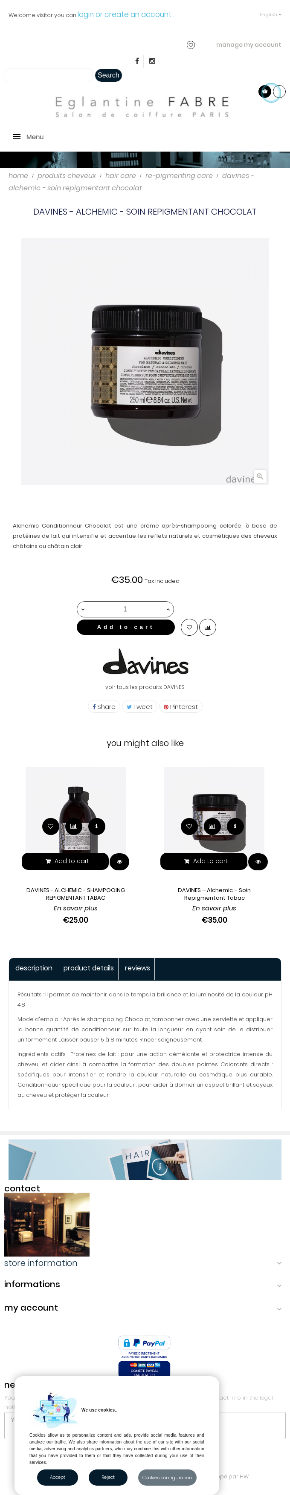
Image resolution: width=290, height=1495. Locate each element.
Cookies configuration (167, 1477)
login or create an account (124, 14)
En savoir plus (76, 908)
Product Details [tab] (89, 968)
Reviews (137, 968)
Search (108, 75)
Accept (57, 1477)
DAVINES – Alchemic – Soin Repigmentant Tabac (214, 894)
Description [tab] (33, 968)
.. (174, 14)
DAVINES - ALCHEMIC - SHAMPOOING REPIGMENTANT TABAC (75, 894)
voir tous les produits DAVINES (145, 687)
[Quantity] (125, 609)
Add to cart (126, 627)
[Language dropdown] (270, 10)
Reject (108, 1477)
